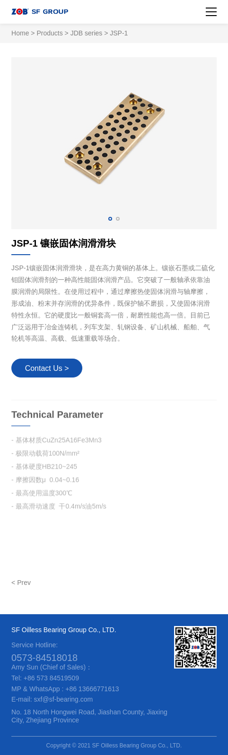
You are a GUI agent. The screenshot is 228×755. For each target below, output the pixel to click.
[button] (110, 219)
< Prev (21, 582)
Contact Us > (47, 368)
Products (49, 33)
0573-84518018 (44, 657)
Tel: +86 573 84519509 (45, 678)
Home (20, 33)
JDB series (86, 33)
